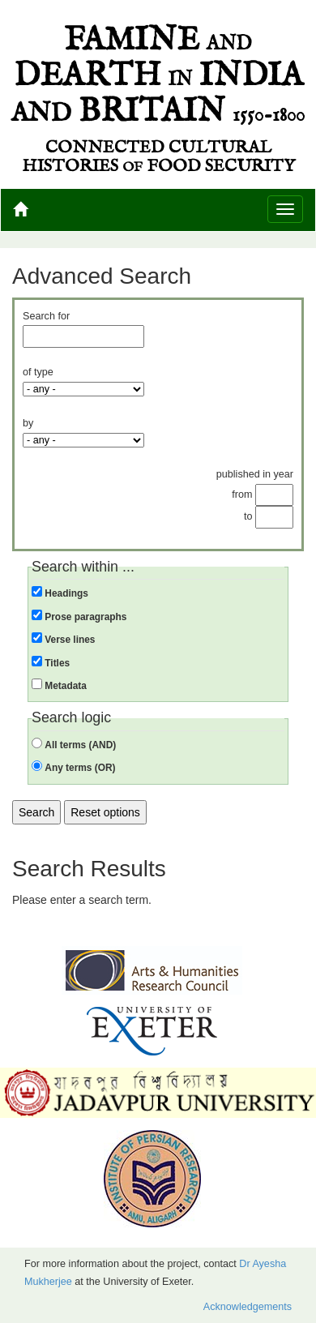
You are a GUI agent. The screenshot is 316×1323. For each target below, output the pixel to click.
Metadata (66, 685)
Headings (66, 593)
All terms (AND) (80, 745)
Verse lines (70, 639)
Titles (57, 663)
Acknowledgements (247, 1306)
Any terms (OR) (80, 767)
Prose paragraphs (85, 617)
